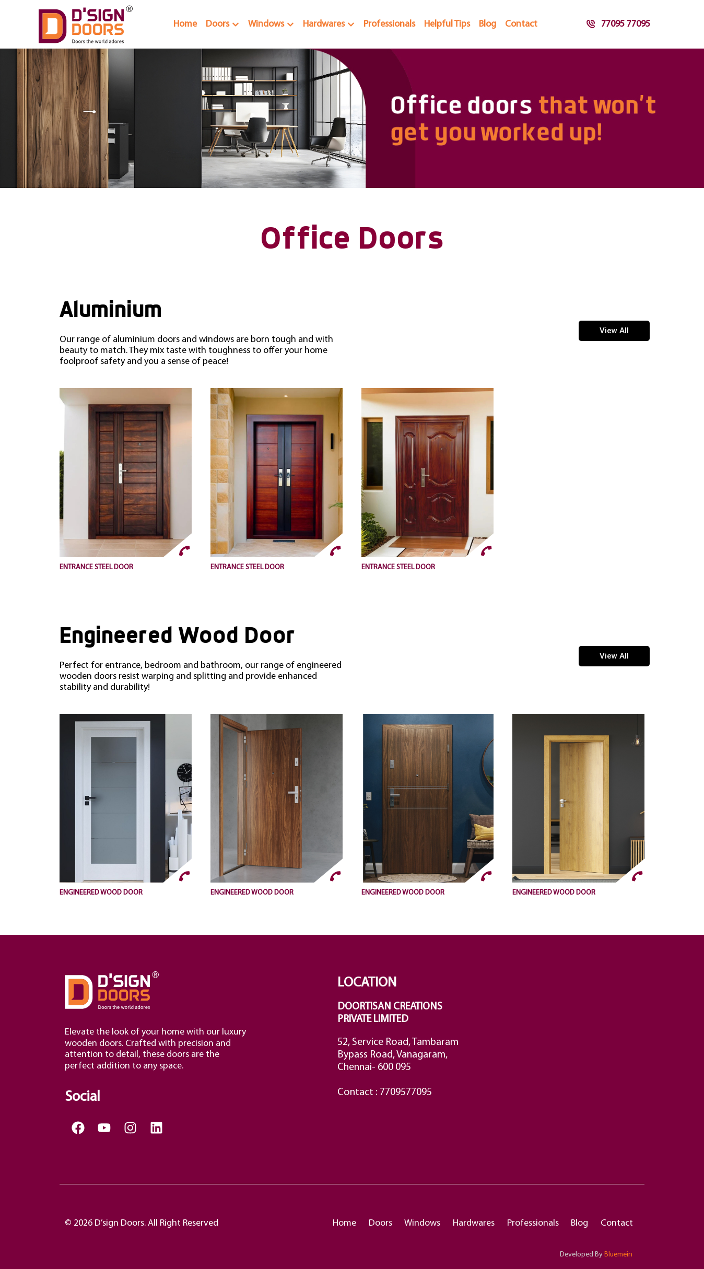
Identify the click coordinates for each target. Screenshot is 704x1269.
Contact (616, 1223)
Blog (577, 1223)
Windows (417, 1223)
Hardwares (469, 1223)
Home (336, 1223)
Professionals (530, 1223)
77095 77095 (618, 24)
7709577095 (406, 1092)
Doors (373, 1223)
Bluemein (618, 1255)
